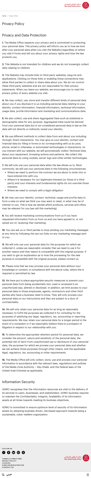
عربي (9, 474)
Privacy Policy (9, 461)
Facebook (8, 452)
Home (4, 16)
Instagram (18, 452)
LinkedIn (13, 452)
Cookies (6, 463)
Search (3, 474)
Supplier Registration (13, 465)
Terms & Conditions (12, 459)
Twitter (3, 452)
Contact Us (8, 467)
